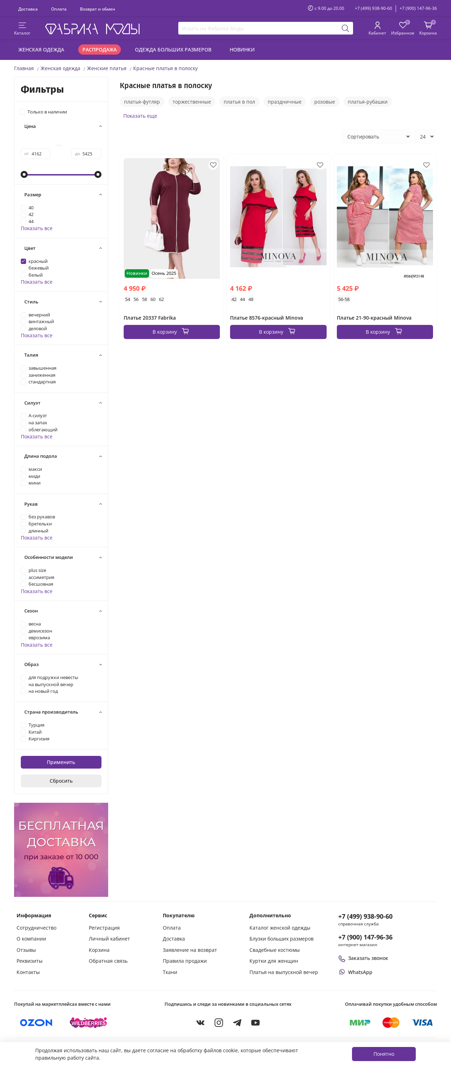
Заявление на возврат (190, 950)
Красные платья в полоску (165, 68)
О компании (31, 938)
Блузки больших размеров (281, 938)
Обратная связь (108, 960)
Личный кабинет (109, 938)
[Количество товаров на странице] (425, 136)
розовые (324, 101)
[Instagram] (219, 1022)
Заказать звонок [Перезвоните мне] (363, 958)
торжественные (192, 101)
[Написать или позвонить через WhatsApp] (355, 972)
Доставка (28, 9)
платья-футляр (142, 101)
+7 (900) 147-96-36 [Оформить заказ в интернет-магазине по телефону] (365, 937)
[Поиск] (346, 28)
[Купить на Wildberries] (88, 1022)
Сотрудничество (36, 927)
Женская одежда (41, 49)
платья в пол (239, 101)
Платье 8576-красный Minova (266, 317)
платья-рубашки (368, 101)
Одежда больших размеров (173, 49)
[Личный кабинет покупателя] (377, 28)
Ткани (170, 972)
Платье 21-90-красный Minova (374, 317)
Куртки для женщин (273, 960)
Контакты (28, 972)
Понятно (383, 1053)
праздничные (285, 101)
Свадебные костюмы (274, 950)
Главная (24, 68)
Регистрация (104, 927)
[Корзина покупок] (428, 28)
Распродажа (99, 49)
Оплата (59, 9)
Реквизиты (30, 960)
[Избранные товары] (402, 28)
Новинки (242, 49)
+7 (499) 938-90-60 (373, 8)
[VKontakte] (200, 1022)
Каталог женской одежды (279, 927)
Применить (61, 762)
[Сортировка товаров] (376, 136)
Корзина (99, 950)
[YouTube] (255, 1022)
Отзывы (26, 950)
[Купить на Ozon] (36, 1022)
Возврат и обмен (97, 9)
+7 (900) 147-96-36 (418, 8)
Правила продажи (185, 960)
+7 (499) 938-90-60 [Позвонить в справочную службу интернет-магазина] (365, 916)
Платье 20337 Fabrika (150, 317)
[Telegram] (237, 1022)
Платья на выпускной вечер (283, 972)
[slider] (24, 174)
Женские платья (106, 68)
